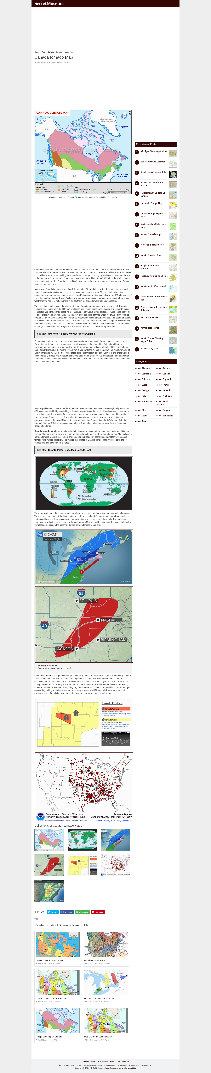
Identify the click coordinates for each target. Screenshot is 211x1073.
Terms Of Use (114, 1061)
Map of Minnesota (143, 401)
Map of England (163, 379)
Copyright (104, 1061)
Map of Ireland (163, 390)
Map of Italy (140, 396)
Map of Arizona (163, 368)
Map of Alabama (142, 368)
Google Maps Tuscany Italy (153, 172)
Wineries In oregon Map (152, 244)
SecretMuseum (49, 3)
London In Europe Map (151, 203)
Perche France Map (150, 317)
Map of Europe (142, 385)
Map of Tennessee (164, 415)
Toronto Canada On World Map (50, 960)
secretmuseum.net (42, 676)
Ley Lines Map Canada (94, 960)
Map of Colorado (142, 379)
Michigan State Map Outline (154, 151)
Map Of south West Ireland (153, 286)
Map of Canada (42, 63)
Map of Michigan (164, 396)
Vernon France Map (150, 328)
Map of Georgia (142, 390)
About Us (125, 1061)
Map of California (143, 373)
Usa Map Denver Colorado (153, 161)
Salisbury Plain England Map (154, 276)
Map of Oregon (163, 410)
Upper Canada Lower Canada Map (100, 998)
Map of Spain (141, 415)
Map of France (162, 385)
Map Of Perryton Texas (151, 255)
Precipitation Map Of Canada (49, 1037)
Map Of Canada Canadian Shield (51, 998)
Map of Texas (141, 421)
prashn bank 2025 (129, 1068)
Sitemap (85, 1061)
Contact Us (94, 1061)
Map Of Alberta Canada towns (98, 1037)
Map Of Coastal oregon (151, 234)
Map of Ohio (140, 410)
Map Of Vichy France (150, 348)
